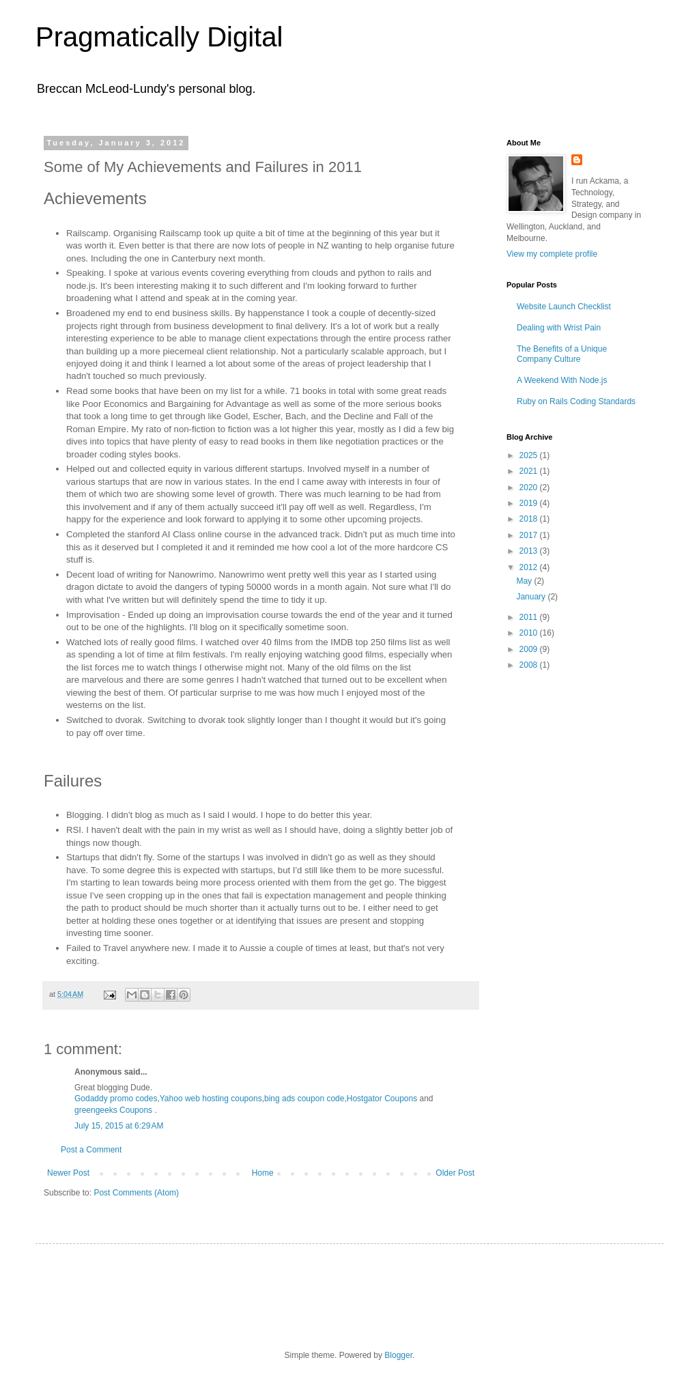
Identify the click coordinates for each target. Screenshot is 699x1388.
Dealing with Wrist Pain (559, 327)
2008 (529, 665)
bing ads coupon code (304, 1098)
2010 (529, 633)
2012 (529, 567)
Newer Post (68, 1173)
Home (263, 1173)
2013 (529, 551)
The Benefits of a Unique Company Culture (562, 353)
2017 (529, 535)
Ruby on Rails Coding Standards (576, 401)
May (525, 581)
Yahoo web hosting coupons (211, 1098)
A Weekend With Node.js (562, 380)
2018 (529, 519)
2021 (529, 471)
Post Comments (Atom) (136, 1193)
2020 (529, 487)
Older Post (455, 1173)
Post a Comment (91, 1150)
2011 (529, 617)
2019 (529, 503)
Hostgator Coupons (382, 1098)
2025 (529, 455)
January (531, 596)
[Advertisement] (575, 760)
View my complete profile (552, 254)
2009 (529, 649)
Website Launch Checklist (564, 306)
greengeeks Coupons (113, 1110)
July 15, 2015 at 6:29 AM (118, 1126)
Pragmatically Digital (159, 37)
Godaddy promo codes (115, 1098)
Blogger (398, 1355)
